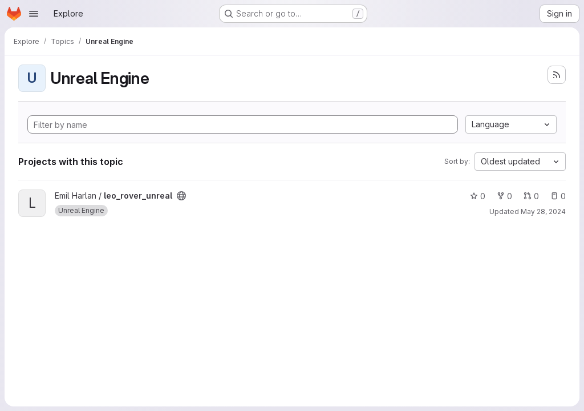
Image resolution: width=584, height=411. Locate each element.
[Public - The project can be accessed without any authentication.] (181, 195)
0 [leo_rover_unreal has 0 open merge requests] (531, 196)
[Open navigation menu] (34, 14)
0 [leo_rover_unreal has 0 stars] (477, 196)
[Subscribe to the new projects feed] (557, 75)
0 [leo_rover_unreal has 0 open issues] (558, 196)
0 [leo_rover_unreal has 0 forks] (504, 196)
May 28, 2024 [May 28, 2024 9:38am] (543, 211)
